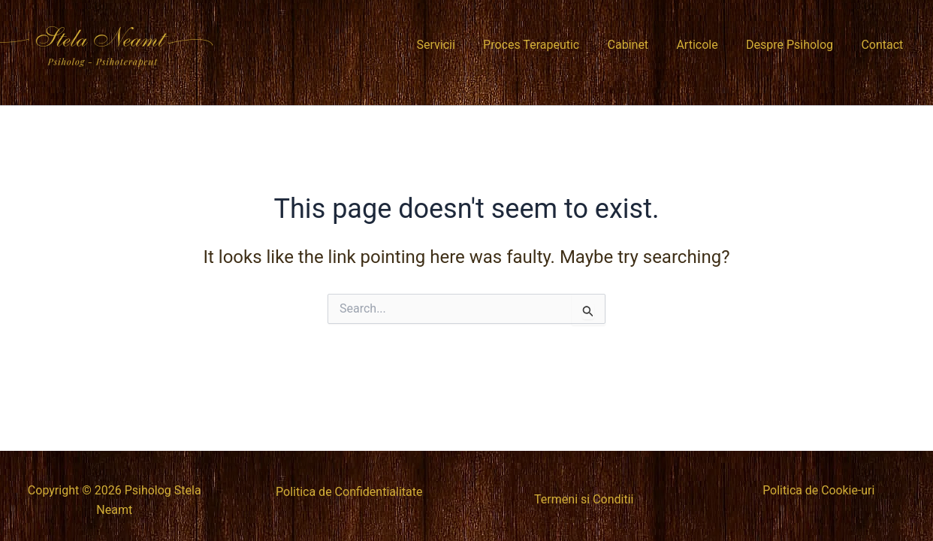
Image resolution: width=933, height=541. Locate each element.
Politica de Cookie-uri (818, 490)
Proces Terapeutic (549, 45)
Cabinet (642, 45)
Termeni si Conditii (583, 499)
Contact (884, 45)
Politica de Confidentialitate (349, 492)
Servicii (458, 45)
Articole (707, 45)
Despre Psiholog (795, 45)
